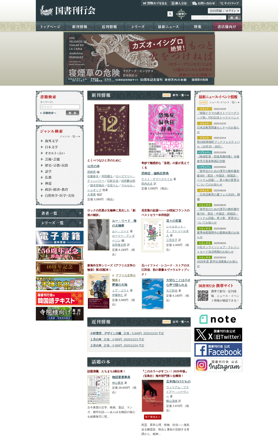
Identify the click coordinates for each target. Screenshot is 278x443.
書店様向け (227, 26)
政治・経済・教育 (58, 190)
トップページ (50, 26)
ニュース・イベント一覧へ (224, 102)
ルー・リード (120, 231)
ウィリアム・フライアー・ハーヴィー (177, 392)
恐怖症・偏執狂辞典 (155, 173)
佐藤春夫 (93, 176)
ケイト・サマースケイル (156, 179)
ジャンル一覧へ (70, 136)
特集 (198, 26)
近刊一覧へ (180, 321)
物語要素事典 (121, 377)
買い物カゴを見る (155, 3)
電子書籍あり (153, 416)
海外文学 (58, 141)
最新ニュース (168, 26)
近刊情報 (109, 26)
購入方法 (179, 3)
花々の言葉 (173, 220)
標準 (181, 14)
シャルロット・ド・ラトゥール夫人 (177, 231)
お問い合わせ (204, 3)
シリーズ (139, 26)
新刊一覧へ (180, 95)
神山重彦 (117, 382)
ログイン (224, 10)
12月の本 (93, 166)
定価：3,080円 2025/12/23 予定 (117, 339)
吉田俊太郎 (119, 244)
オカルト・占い (58, 153)
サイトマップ (230, 3)
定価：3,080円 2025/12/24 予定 (117, 345)
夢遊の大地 (119, 284)
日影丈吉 (112, 180)
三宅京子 (171, 240)
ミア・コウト (120, 290)
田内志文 (147, 183)
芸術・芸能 (58, 159)
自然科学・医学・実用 (58, 196)
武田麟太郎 (128, 180)
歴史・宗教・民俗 (58, 165)
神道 (58, 184)
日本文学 (58, 147)
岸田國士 (107, 176)
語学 (58, 171)
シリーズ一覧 (60, 222)
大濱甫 (91, 194)
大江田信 (171, 290)
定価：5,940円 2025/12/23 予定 (127, 333)
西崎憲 (91, 172)
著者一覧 (60, 213)
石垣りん (112, 185)
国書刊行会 (67, 10)
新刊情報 (80, 26)
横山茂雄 (171, 401)
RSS (166, 95)
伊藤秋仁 (117, 295)
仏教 (58, 177)
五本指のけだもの (178, 381)
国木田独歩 (97, 185)
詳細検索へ (48, 112)
